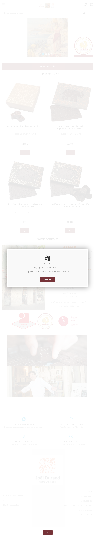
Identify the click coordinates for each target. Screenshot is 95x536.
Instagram (56, 267)
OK (48, 532)
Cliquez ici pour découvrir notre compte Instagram (47, 271)
